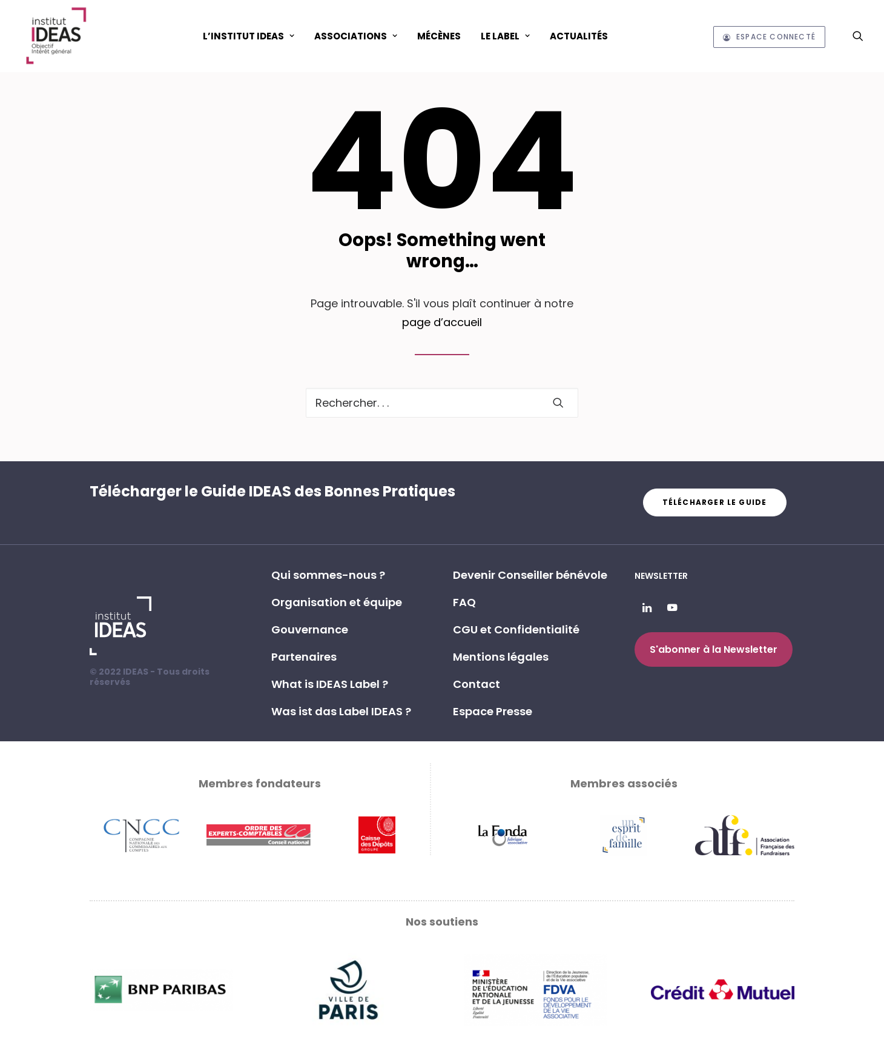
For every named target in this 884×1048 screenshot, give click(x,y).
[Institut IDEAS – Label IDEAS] (56, 35)
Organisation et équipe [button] (336, 602)
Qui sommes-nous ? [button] (328, 574)
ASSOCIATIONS (355, 36)
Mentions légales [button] (501, 656)
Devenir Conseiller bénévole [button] (530, 574)
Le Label (505, 36)
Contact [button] (476, 684)
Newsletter (661, 576)
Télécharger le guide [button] (714, 502)
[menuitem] (248, 36)
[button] (858, 36)
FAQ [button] (464, 602)
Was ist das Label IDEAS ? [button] (341, 711)
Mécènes (439, 36)
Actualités (579, 36)
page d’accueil (442, 322)
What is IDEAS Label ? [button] (329, 684)
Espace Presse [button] (492, 711)
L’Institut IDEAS (248, 36)
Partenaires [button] (304, 656)
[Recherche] (442, 403)
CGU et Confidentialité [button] (516, 629)
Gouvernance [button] (309, 629)
